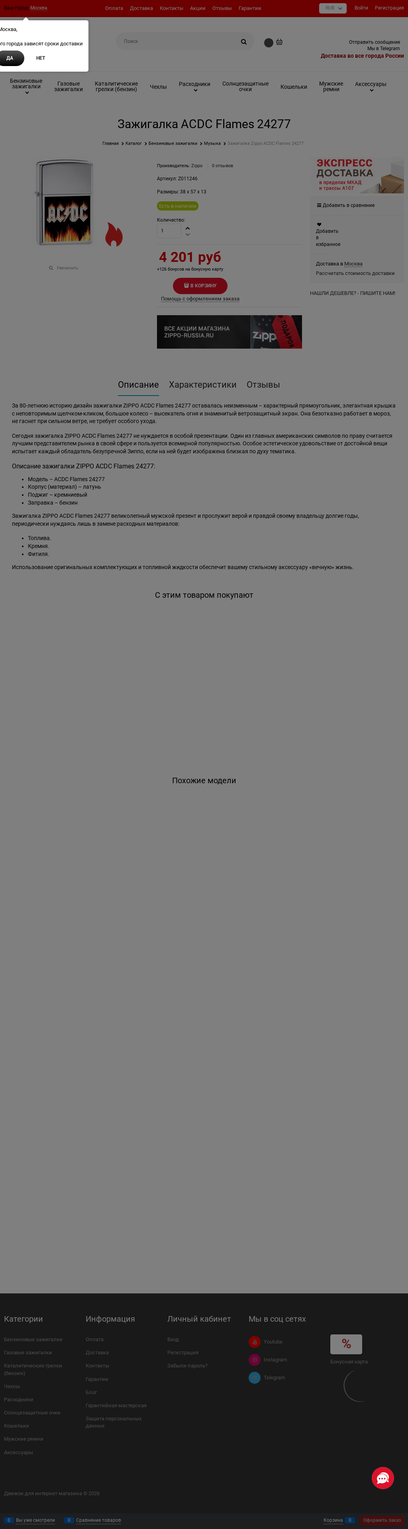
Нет (40, 58)
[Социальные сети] (383, 1478)
